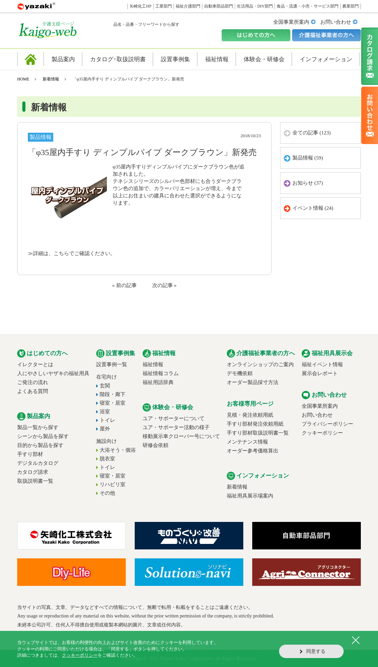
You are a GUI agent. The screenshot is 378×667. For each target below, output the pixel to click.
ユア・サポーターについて (173, 418)
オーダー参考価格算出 (252, 450)
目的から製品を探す (40, 445)
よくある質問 (32, 391)
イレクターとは (35, 364)
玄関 (105, 386)
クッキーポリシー (322, 433)
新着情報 (51, 79)
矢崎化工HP (140, 6)
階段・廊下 (112, 394)
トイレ (107, 420)
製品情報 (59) (307, 158)
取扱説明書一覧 (35, 481)
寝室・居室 (112, 403)
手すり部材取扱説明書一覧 (258, 433)
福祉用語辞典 (158, 382)
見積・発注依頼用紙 (250, 415)
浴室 (105, 411)
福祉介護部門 (188, 6)
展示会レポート (320, 373)
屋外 (105, 428)
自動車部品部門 (218, 6)
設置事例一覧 (111, 364)
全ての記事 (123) (311, 132)
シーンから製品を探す (43, 436)
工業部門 (163, 6)
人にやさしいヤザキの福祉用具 (53, 373)
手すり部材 (30, 454)
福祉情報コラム (161, 373)
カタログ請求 (32, 472)
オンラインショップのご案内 (260, 364)
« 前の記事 (124, 285)
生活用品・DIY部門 (255, 6)
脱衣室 (107, 458)
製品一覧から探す (37, 427)
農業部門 (350, 6)
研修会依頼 (155, 445)
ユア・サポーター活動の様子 (176, 427)
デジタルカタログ (37, 463)
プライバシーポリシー (327, 424)
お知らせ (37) (307, 183)
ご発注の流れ (32, 382)
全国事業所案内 (291, 22)
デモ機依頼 (240, 373)
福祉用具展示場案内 (250, 496)
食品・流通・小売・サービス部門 (307, 6)
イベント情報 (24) (312, 208)
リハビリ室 (112, 484)
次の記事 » (164, 285)
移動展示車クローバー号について (181, 436)
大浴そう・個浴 (118, 450)
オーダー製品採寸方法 (252, 382)
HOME (23, 79)
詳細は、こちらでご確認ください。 (74, 253)
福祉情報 (153, 364)
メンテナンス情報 (247, 442)
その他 (107, 493)
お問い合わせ (335, 22)
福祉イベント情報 (322, 364)
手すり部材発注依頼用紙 (255, 424)
